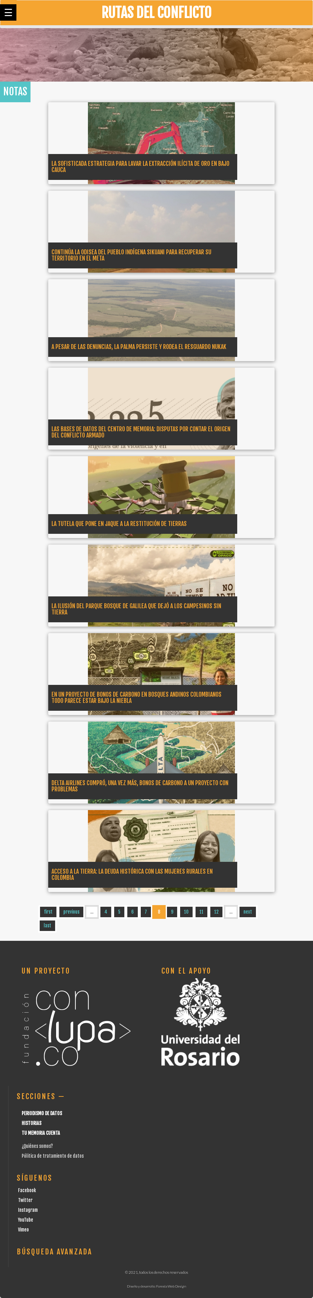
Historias (31, 1123)
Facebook (27, 1190)
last (47, 925)
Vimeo (23, 1229)
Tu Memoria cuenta (41, 1133)
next (247, 912)
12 (216, 912)
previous (71, 912)
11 (201, 912)
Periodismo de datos (42, 1113)
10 (186, 912)
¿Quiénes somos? (37, 1146)
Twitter (25, 1200)
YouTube (25, 1220)
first (48, 912)
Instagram (28, 1210)
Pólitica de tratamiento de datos (53, 1156)
